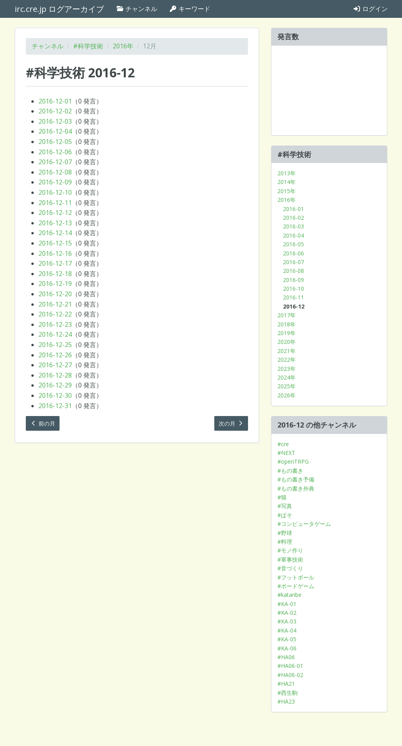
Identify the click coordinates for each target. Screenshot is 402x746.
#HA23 (286, 701)
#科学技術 (88, 46)
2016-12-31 (55, 405)
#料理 (284, 541)
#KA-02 (286, 612)
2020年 (286, 341)
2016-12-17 (55, 263)
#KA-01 (286, 604)
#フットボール (295, 577)
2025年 (286, 386)
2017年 (286, 315)
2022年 (286, 359)
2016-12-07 (55, 161)
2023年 (286, 368)
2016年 (123, 46)
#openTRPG (293, 461)
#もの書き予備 (295, 479)
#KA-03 (286, 621)
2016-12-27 (55, 365)
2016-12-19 (55, 283)
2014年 (286, 182)
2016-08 (293, 270)
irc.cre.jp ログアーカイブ (59, 9)
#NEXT (286, 452)
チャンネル (136, 8)
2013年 (286, 173)
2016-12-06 (55, 152)
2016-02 (293, 217)
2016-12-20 (55, 294)
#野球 (284, 533)
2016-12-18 (55, 273)
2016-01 (293, 209)
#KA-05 (286, 639)
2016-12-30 (55, 395)
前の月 (43, 423)
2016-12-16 (55, 253)
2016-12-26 (55, 355)
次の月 (231, 423)
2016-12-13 (55, 223)
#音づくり (290, 568)
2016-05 (293, 244)
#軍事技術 (290, 559)
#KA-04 (286, 630)
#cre (283, 444)
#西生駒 (287, 692)
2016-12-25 (55, 344)
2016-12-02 (55, 111)
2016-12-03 (55, 121)
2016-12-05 (55, 141)
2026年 (286, 395)
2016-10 (293, 288)
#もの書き (290, 470)
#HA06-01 (290, 665)
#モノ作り (290, 550)
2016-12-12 (55, 212)
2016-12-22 (55, 314)
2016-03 (293, 226)
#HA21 (286, 683)
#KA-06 (286, 648)
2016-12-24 (55, 334)
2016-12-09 (55, 182)
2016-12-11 (55, 202)
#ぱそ (284, 515)
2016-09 (293, 280)
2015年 (286, 191)
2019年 (286, 333)
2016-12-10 (55, 192)
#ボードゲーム (295, 586)
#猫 (282, 497)
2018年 (286, 324)
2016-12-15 (55, 243)
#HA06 (286, 657)
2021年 (286, 351)
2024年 (286, 377)
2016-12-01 (55, 101)
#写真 (284, 506)
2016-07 (293, 262)
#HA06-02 (290, 675)
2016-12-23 (55, 324)
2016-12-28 (55, 375)
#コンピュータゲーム (304, 523)
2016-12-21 (55, 304)
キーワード (189, 8)
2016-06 (293, 253)
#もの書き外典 (295, 488)
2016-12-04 (55, 131)
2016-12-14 (55, 232)
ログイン (370, 8)
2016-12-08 (55, 172)
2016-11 (293, 297)
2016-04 (293, 235)
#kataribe (289, 594)
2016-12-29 (55, 385)
